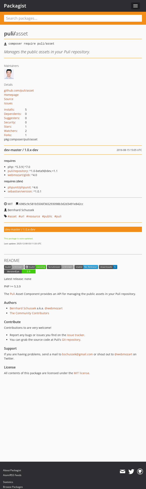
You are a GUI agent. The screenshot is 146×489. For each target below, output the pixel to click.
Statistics (8, 482)
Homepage (11, 95)
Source (8, 99)
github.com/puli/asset (19, 90)
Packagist (15, 5)
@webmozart (53, 308)
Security (9, 122)
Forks (7, 135)
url (22, 216)
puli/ (10, 33)
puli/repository (18, 171)
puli (58, 216)
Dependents (12, 114)
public (48, 216)
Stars (7, 126)
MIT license (81, 373)
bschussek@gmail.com (77, 354)
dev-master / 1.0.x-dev (20, 229)
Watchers (10, 131)
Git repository (71, 340)
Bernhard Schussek (23, 308)
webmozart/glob (19, 175)
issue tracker (75, 335)
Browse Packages (13, 487)
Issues (8, 103)
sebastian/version (20, 191)
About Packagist (12, 470)
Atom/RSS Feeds (12, 475)
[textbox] (73, 18)
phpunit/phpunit (19, 187)
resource (34, 216)
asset (13, 216)
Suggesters (11, 118)
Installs (9, 109)
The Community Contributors (29, 313)
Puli (12, 294)
